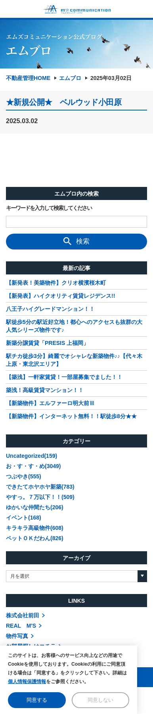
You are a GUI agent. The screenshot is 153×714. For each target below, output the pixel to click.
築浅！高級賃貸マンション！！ (45, 390)
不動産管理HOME (28, 78)
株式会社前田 (22, 615)
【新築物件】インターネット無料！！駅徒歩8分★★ (71, 416)
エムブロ (70, 78)
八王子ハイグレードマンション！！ (50, 309)
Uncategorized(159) (31, 456)
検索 (76, 241)
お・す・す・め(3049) (33, 466)
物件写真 (17, 636)
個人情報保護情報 (27, 681)
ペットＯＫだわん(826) (34, 538)
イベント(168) (23, 517)
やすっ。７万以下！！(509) (40, 497)
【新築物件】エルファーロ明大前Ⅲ (50, 403)
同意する (37, 700)
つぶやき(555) (23, 476)
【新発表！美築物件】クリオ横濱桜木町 (56, 283)
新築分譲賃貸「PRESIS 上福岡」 (47, 343)
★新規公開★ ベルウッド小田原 (63, 102)
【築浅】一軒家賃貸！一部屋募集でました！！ (64, 377)
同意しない (100, 700)
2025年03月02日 (111, 78)
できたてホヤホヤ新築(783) (40, 487)
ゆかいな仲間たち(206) (34, 507)
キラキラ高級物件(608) (34, 528)
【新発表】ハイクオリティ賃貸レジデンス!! (60, 296)
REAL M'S (21, 626)
